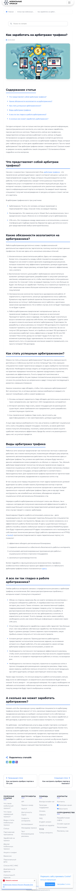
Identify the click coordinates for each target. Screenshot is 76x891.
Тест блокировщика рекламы (27, 834)
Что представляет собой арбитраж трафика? (28, 97)
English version (45, 822)
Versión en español (46, 825)
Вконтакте (63, 809)
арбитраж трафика (52, 172)
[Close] (34, 880)
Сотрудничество (66, 812)
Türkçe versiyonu (46, 833)
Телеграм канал (65, 805)
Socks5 (10, 535)
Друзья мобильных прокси (8, 846)
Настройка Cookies (63, 884)
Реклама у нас (63, 831)
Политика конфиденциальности (38, 890)
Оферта (42, 815)
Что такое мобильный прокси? (8, 806)
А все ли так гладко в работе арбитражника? (27, 114)
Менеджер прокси (29, 828)
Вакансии (8, 856)
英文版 (41, 829)
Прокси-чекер (27, 805)
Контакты (61, 802)
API (22, 802)
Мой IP (24, 809)
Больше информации (48, 880)
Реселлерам (62, 827)
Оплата (42, 811)
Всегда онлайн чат (46, 802)
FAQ (40, 818)
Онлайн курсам (63, 824)
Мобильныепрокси (13, 2)
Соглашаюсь (50, 884)
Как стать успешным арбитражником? (25, 106)
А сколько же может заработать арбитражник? (28, 119)
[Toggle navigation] (69, 3)
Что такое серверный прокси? (8, 814)
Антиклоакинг (27, 824)
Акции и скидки (10, 852)
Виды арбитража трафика (20, 110)
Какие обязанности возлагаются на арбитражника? (30, 101)
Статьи (6, 829)
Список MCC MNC (11, 866)
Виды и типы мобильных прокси (9, 822)
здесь (44, 569)
